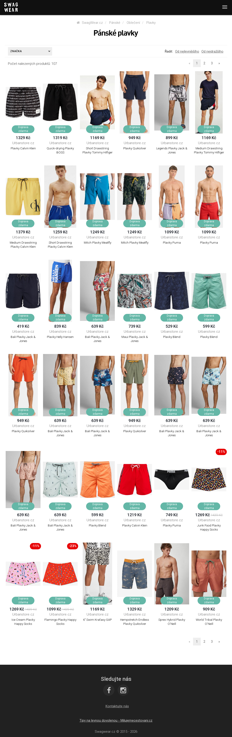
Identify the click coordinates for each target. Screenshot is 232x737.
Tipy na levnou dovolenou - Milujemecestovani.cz (116, 720)
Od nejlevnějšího (187, 51)
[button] (117, 706)
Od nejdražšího (212, 51)
